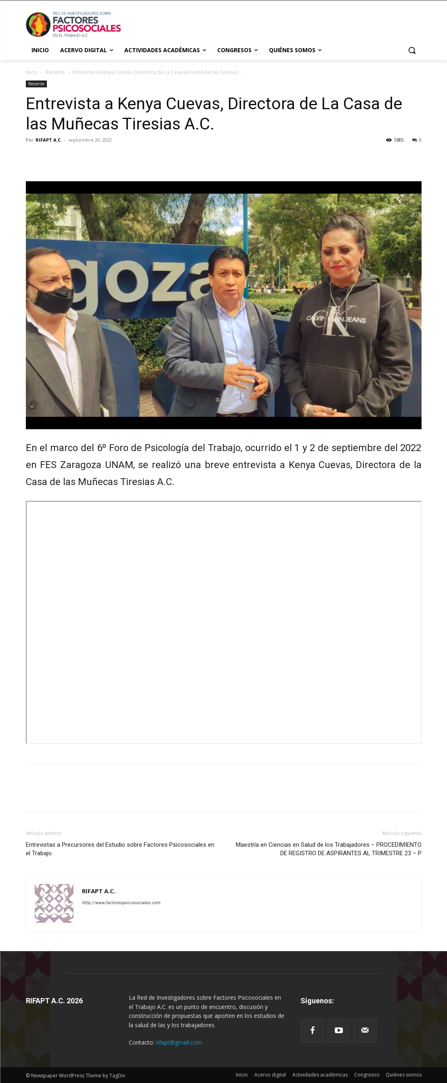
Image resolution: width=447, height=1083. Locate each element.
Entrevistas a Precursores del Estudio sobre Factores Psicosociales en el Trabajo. (120, 849)
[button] (412, 50)
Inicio (32, 72)
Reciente (55, 72)
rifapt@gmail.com (179, 1042)
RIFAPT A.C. (49, 140)
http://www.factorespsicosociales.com (121, 902)
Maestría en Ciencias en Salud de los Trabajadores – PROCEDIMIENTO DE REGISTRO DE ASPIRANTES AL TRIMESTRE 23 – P (329, 849)
